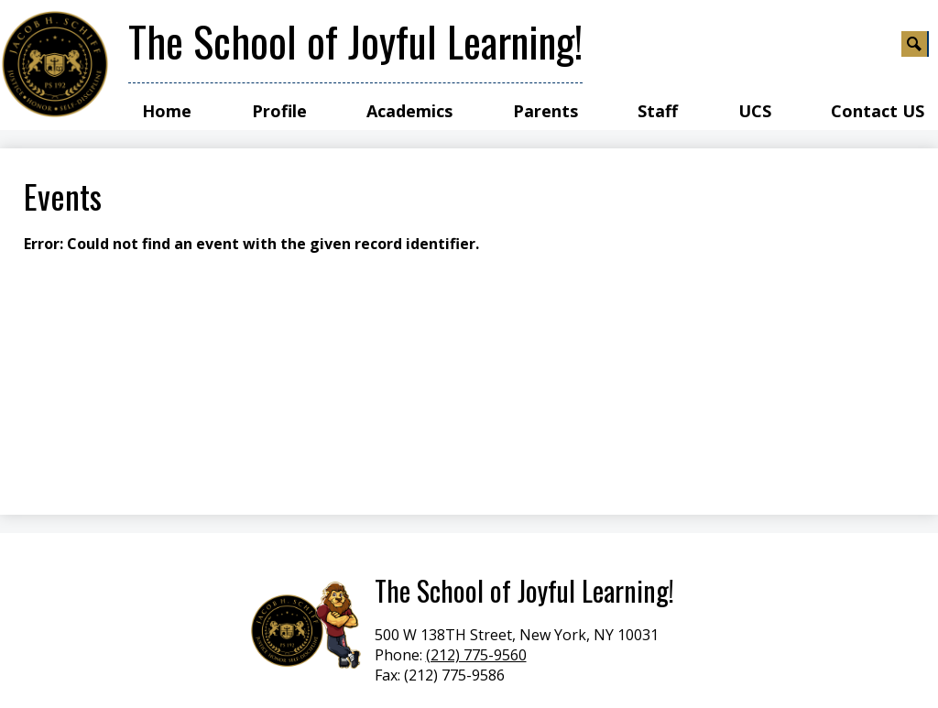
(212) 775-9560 (476, 655)
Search (915, 47)
